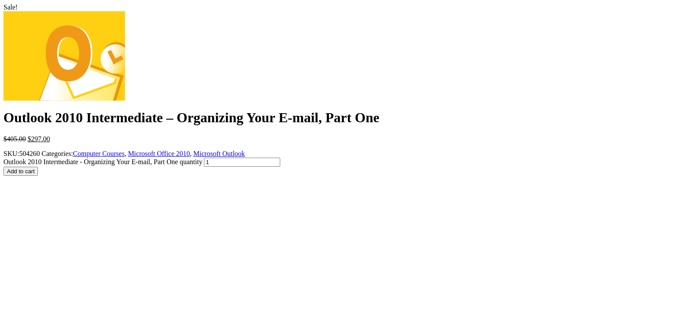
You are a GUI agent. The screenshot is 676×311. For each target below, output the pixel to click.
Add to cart (20, 171)
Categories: (57, 153)
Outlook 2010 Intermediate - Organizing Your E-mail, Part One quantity (102, 161)
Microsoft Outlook (219, 153)
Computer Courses (99, 153)
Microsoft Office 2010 (159, 153)
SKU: (11, 153)
